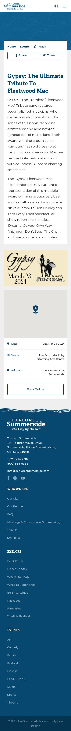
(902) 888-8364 (17, 463)
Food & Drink (16, 679)
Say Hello (13, 538)
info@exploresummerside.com (28, 471)
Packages (13, 600)
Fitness (12, 671)
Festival (12, 663)
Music (40, 46)
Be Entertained (17, 592)
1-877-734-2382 (18, 459)
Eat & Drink (15, 561)
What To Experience (21, 585)
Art (9, 639)
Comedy (12, 647)
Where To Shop (18, 577)
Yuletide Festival (18, 616)
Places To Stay (17, 569)
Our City (12, 498)
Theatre (12, 702)
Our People (15, 506)
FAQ (10, 514)
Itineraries (14, 608)
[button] (36, 309)
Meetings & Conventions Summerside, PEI (35, 522)
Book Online (35, 389)
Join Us (12, 530)
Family (11, 655)
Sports (11, 694)
